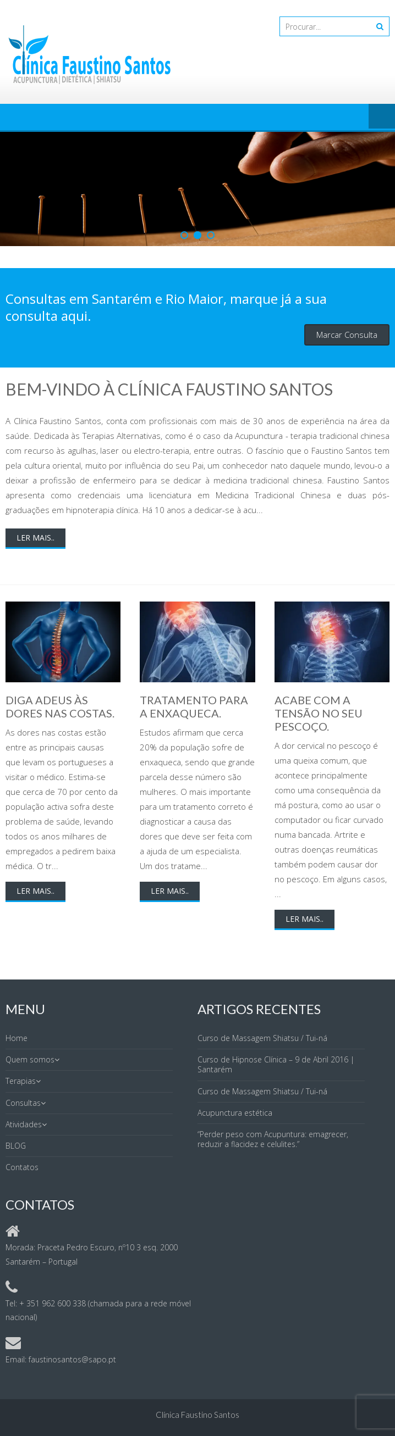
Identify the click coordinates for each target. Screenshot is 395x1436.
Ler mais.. (35, 537)
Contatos (22, 1167)
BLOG (16, 1145)
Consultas (23, 1103)
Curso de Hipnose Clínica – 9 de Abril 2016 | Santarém (276, 1064)
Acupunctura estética (235, 1112)
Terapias (21, 1081)
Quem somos (30, 1059)
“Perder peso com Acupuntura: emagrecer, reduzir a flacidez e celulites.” (273, 1139)
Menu (382, 117)
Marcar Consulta (346, 334)
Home (17, 1038)
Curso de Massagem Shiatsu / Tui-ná (262, 1038)
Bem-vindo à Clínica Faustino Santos (169, 389)
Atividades (24, 1124)
